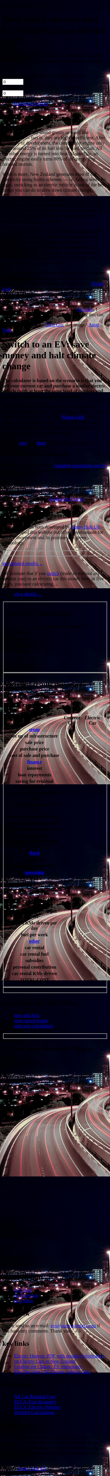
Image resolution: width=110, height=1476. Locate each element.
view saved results (31, 1020)
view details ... (27, 593)
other (34, 941)
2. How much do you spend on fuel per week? (45, 87)
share (41, 442)
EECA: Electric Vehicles (37, 1407)
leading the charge (67, 499)
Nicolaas (85, 309)
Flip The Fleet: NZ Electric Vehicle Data (52, 1371)
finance (34, 761)
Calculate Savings (31, 103)
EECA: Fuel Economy (35, 1401)
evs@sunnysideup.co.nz (73, 1325)
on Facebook (26, 1295)
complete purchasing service (80, 465)
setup (34, 729)
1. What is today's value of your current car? (43, 75)
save (23, 442)
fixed (35, 852)
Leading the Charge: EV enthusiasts (48, 1366)
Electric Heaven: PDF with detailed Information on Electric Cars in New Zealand (59, 1358)
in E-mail (23, 1290)
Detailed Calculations (34, 1412)
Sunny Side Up (85, 526)
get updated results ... (22, 563)
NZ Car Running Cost (34, 1396)
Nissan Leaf (73, 416)
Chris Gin (54, 324)
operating (34, 872)
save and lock (27, 1015)
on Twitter (23, 1300)
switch (53, 573)
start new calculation (33, 1025)
